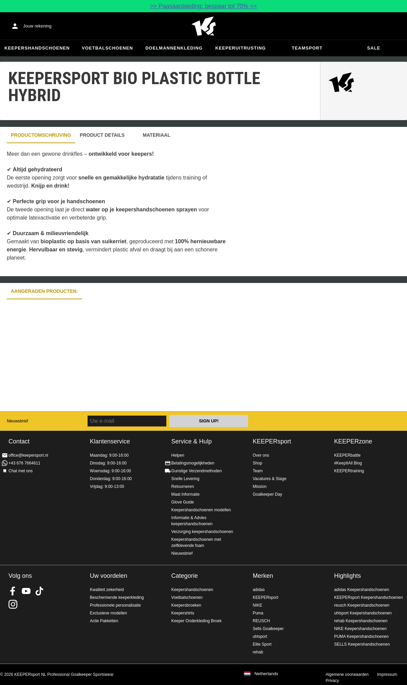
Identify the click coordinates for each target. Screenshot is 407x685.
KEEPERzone (353, 441)
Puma (258, 613)
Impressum (387, 674)
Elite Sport (262, 644)
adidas (258, 589)
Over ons (261, 455)
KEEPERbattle (347, 455)
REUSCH (261, 621)
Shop (257, 463)
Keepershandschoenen (37, 48)
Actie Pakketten (104, 621)
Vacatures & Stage (269, 478)
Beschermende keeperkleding (117, 597)
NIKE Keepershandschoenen (360, 628)
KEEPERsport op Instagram (12, 604)
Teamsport (307, 48)
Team (257, 471)
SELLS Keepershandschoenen (362, 644)
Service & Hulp (191, 441)
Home (204, 26)
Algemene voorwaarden (347, 674)
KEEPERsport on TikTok (39, 591)
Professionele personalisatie (115, 605)
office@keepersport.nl (28, 455)
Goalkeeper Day (267, 494)
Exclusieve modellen (108, 613)
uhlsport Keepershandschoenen (362, 613)
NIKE (257, 605)
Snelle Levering (185, 478)
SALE (374, 48)
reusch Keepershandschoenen (361, 605)
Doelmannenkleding (174, 48)
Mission (259, 486)
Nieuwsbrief (17, 421)
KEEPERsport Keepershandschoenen (368, 597)
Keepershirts (182, 613)
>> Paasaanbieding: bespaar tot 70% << (203, 6)
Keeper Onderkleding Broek (196, 621)
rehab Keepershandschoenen (360, 621)
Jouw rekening (37, 25)
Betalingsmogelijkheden (193, 463)
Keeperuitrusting (240, 48)
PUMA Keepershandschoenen (361, 636)
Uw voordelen (108, 575)
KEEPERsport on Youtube (26, 591)
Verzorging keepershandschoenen (202, 531)
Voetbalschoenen (107, 48)
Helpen (177, 455)
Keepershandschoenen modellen (201, 510)
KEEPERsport (272, 441)
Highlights (347, 575)
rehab (258, 652)
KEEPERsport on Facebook (12, 591)
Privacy (332, 680)
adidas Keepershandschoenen (361, 589)
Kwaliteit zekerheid (107, 589)
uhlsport (260, 636)
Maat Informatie (185, 494)
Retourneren (182, 486)
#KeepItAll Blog (348, 463)
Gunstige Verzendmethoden (196, 471)
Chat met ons (20, 471)
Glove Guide (182, 502)
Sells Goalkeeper (268, 628)
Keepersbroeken (186, 605)
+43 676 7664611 (24, 463)
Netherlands (266, 673)
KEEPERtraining (349, 471)
